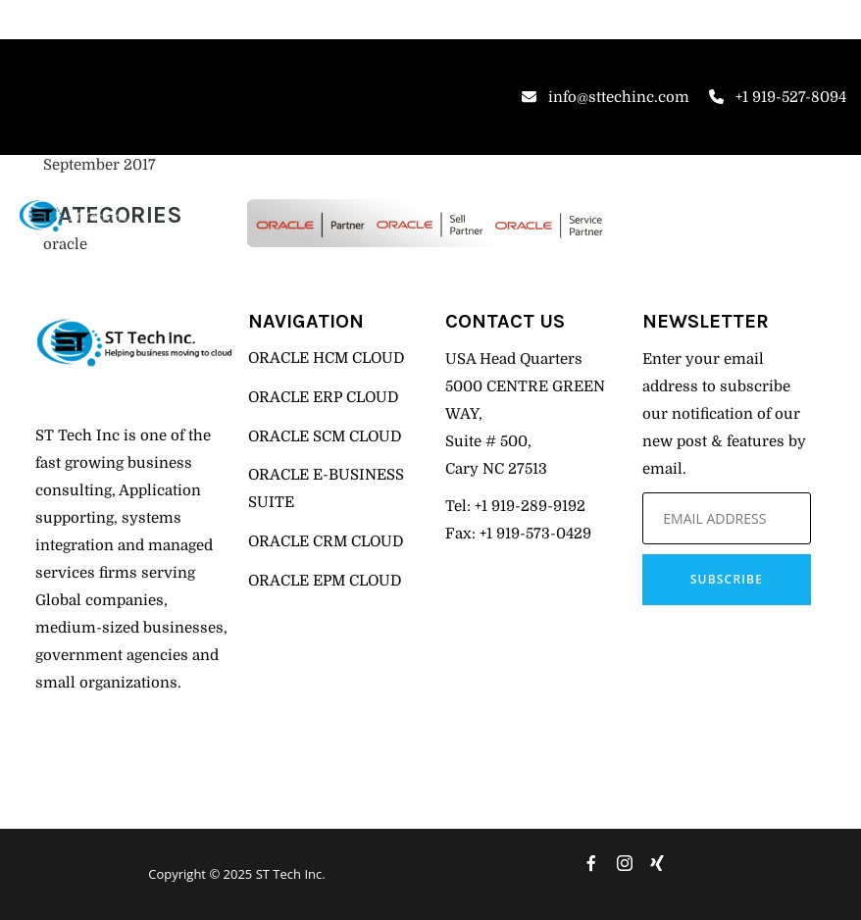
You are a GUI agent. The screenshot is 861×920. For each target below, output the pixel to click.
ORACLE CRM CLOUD (325, 541)
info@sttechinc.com (605, 97)
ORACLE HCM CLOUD (326, 358)
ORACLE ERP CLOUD (323, 397)
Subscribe (726, 579)
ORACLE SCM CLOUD (324, 436)
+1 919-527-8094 (777, 97)
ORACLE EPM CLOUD (324, 580)
